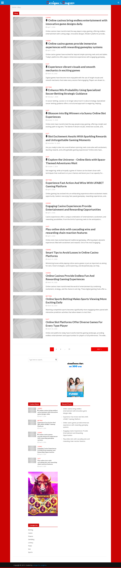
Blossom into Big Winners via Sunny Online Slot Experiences (76, 115)
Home (14, 7)
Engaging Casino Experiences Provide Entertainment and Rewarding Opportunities (74, 207)
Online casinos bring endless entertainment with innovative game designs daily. (74, 22)
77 (69, 349)
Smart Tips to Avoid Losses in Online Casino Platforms (72, 254)
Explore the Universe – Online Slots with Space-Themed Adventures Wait (76, 161)
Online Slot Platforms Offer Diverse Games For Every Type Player (75, 323)
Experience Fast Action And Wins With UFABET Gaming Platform (75, 184)
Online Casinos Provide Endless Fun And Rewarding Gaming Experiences (70, 277)
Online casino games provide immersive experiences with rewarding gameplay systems (75, 45)
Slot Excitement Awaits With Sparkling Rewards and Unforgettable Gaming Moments (77, 138)
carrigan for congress (39, 566)
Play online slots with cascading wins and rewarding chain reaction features (71, 231)
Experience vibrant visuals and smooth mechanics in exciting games (71, 68)
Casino (48, 17)
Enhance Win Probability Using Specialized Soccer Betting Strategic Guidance (73, 91)
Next (98, 349)
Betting (49, 87)
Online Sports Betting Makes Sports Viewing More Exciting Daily (73, 300)
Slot (47, 64)
